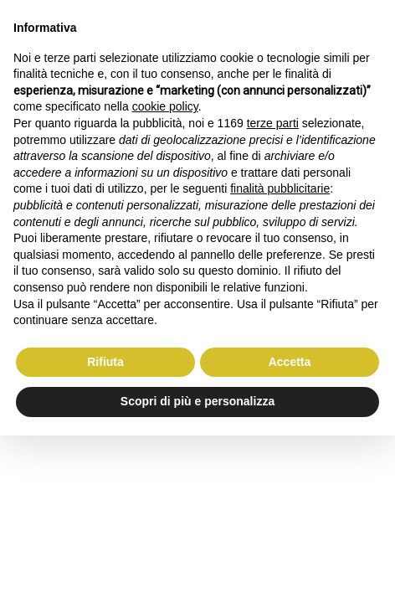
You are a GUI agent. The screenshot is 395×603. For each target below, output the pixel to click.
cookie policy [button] (165, 106)
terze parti (273, 123)
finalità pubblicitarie (280, 188)
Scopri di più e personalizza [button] (197, 401)
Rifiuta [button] (105, 361)
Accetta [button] (290, 361)
